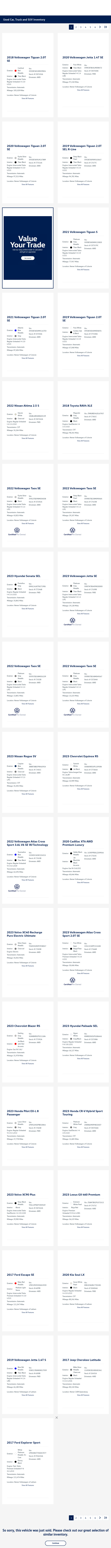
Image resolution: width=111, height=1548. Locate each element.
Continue (55, 1543)
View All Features (28, 98)
